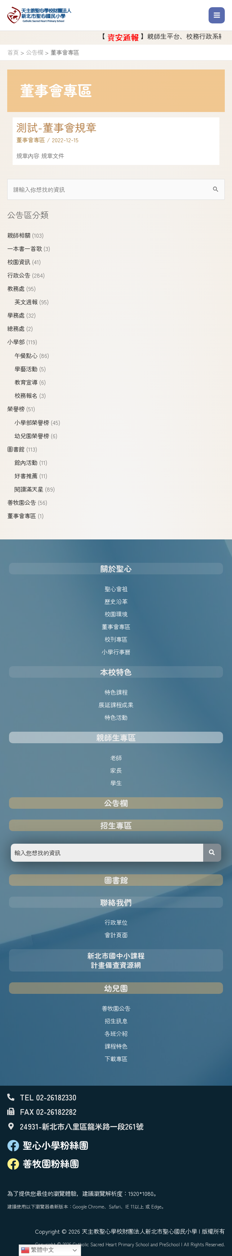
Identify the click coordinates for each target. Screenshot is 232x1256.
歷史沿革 (116, 601)
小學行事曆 (116, 651)
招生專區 (116, 825)
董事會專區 (21, 515)
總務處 (15, 328)
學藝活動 (25, 368)
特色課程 (116, 692)
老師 (116, 757)
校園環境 (116, 614)
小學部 (15, 341)
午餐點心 (25, 355)
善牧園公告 (21, 502)
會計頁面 (116, 934)
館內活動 (25, 462)
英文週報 (25, 301)
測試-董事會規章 (56, 127)
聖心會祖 (116, 588)
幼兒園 (116, 987)
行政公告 (18, 275)
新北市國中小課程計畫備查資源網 (116, 960)
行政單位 (116, 922)
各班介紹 (116, 1033)
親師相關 (18, 235)
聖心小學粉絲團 (55, 1145)
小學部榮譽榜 (31, 422)
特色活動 (116, 717)
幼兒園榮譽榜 (31, 435)
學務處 (15, 315)
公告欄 (116, 802)
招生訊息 (116, 1021)
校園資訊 (18, 261)
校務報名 (25, 395)
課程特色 (116, 1046)
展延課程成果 (116, 704)
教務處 (15, 288)
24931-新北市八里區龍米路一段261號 (81, 1126)
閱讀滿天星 (28, 489)
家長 (116, 770)
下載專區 (116, 1058)
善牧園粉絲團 (51, 1163)
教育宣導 (25, 382)
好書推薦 (25, 475)
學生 (116, 783)
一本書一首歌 (24, 248)
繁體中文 (37, 1250)
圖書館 (15, 449)
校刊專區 (116, 639)
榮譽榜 (15, 408)
